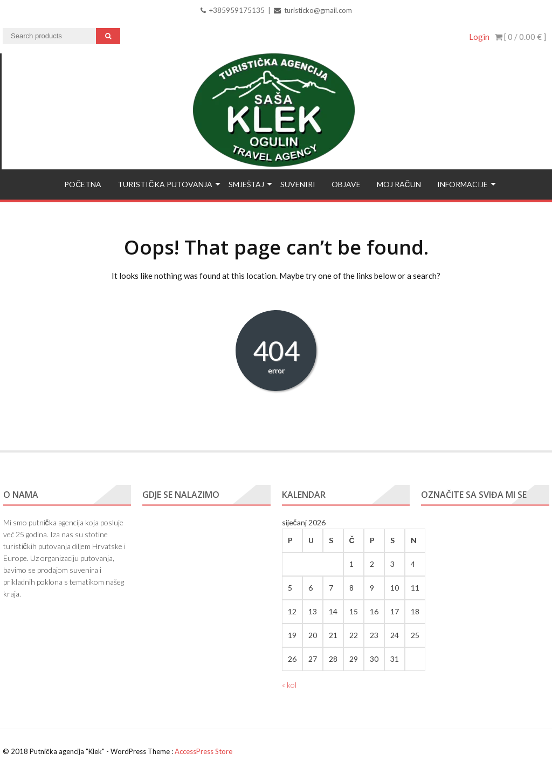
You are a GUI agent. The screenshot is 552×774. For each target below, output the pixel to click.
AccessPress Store (203, 751)
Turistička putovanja (165, 184)
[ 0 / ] (520, 37)
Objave (346, 184)
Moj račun (399, 184)
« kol (289, 684)
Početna (82, 184)
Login (479, 37)
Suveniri (297, 184)
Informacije (462, 184)
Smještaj (246, 184)
